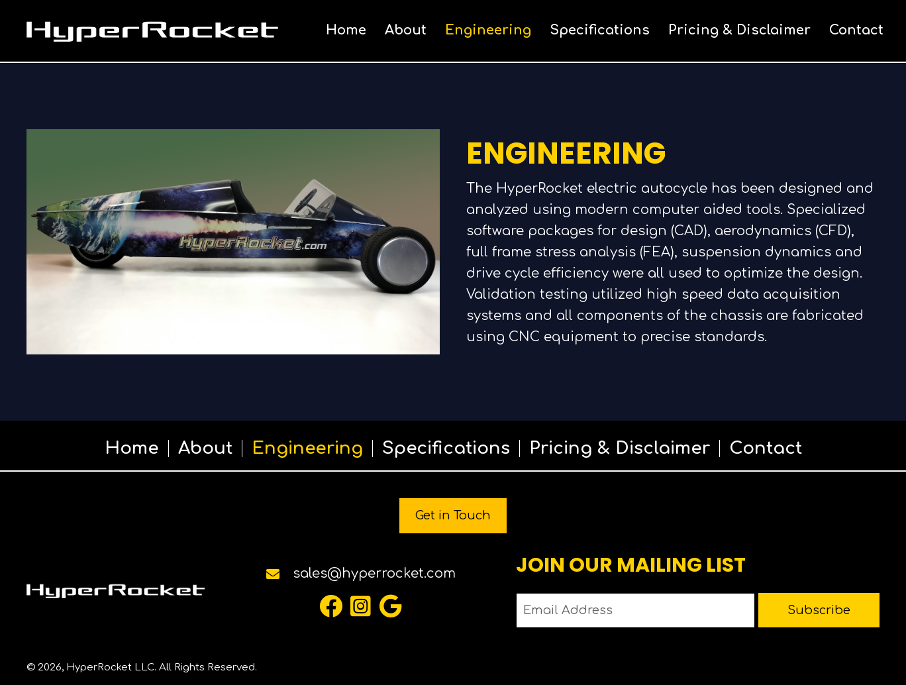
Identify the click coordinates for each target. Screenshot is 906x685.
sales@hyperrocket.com (374, 573)
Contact (765, 448)
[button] (330, 605)
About (205, 448)
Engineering (307, 448)
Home (132, 448)
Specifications (446, 448)
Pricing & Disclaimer (619, 448)
